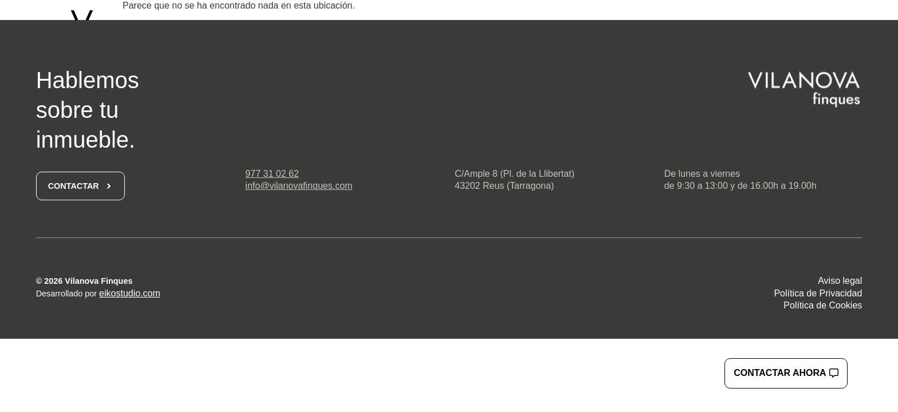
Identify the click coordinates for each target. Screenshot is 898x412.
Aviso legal (840, 281)
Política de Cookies (822, 305)
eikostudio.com (129, 293)
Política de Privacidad (818, 293)
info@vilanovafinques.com (298, 186)
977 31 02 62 (271, 174)
